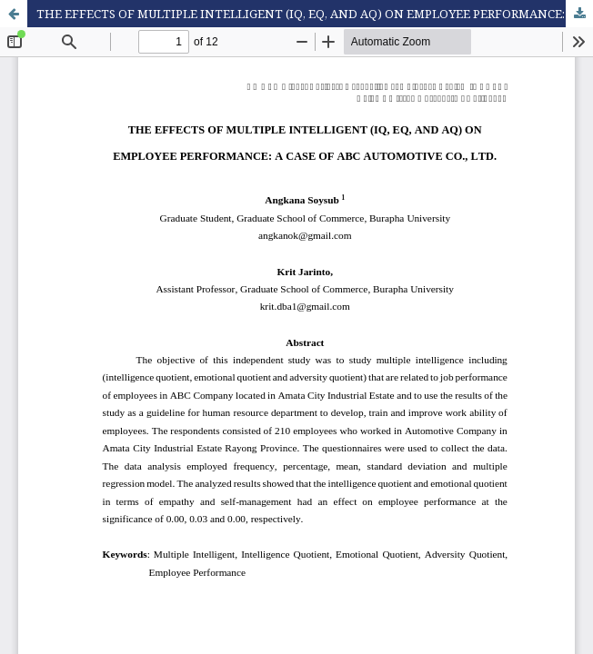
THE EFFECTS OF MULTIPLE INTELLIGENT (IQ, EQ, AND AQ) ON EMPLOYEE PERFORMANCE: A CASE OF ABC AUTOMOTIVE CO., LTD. (314, 13)
